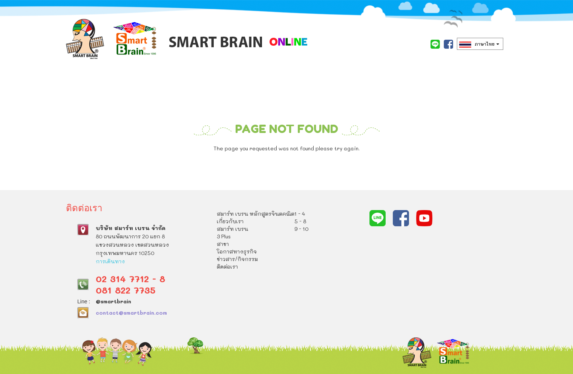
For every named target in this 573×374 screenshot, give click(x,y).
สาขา (347, 92)
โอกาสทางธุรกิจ (399, 92)
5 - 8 (300, 221)
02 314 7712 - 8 (130, 278)
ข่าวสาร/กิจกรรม (95, 130)
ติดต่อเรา (155, 130)
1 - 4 (299, 213)
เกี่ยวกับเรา (208, 92)
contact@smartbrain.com (131, 312)
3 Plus (313, 92)
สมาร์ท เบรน (264, 92)
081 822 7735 (125, 289)
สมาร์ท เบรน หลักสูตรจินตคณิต (120, 92)
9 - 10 (301, 228)
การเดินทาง (110, 260)
